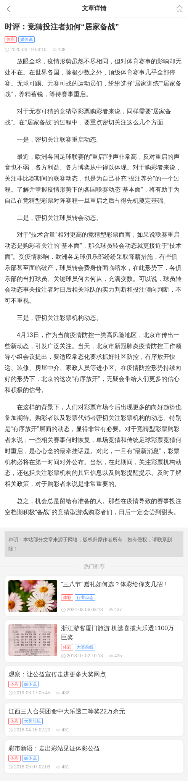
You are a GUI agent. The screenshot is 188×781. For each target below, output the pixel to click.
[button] (29, 8)
